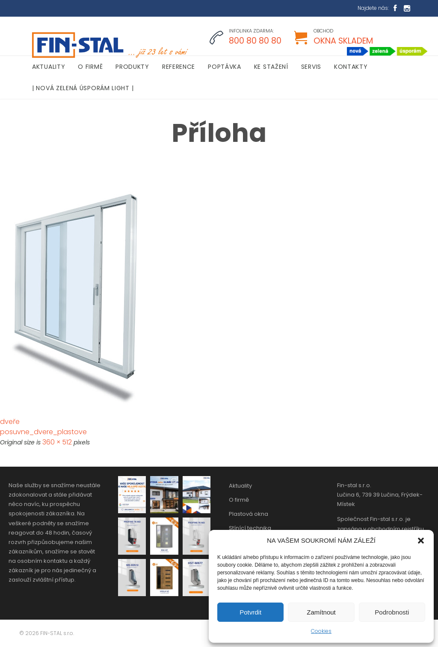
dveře (10, 421)
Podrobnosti (392, 612)
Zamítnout (321, 612)
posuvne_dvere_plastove (43, 432)
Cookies (321, 631)
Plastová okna (248, 514)
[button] (421, 540)
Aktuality (240, 486)
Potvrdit (250, 612)
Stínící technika (250, 528)
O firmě (239, 500)
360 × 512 (57, 442)
